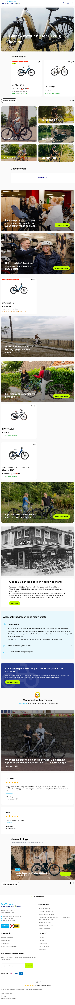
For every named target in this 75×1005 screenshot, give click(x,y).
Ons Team (41, 940)
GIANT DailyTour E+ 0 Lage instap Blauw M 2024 (16, 470)
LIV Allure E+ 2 (18, 85)
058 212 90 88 (8, 918)
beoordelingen (23, 706)
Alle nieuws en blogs (10, 887)
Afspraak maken (12, 684)
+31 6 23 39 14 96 (9, 920)
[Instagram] (37, 982)
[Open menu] (3, 3)
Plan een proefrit (62, 226)
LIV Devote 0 (50, 87)
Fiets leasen (42, 949)
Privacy (3, 996)
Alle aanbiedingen (9, 101)
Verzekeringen (5, 940)
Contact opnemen (7, 937)
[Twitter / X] (40, 982)
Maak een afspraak (61, 269)
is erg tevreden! (44, 985)
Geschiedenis (42, 943)
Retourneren (5, 943)
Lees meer (14, 605)
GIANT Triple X (8, 430)
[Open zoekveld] (64, 3)
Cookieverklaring (6, 993)
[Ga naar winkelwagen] (71, 2)
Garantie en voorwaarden (9, 946)
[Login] (68, 2)
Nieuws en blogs (43, 946)
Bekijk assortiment (61, 397)
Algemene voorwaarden (8, 998)
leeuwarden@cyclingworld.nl (12, 916)
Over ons (41, 937)
